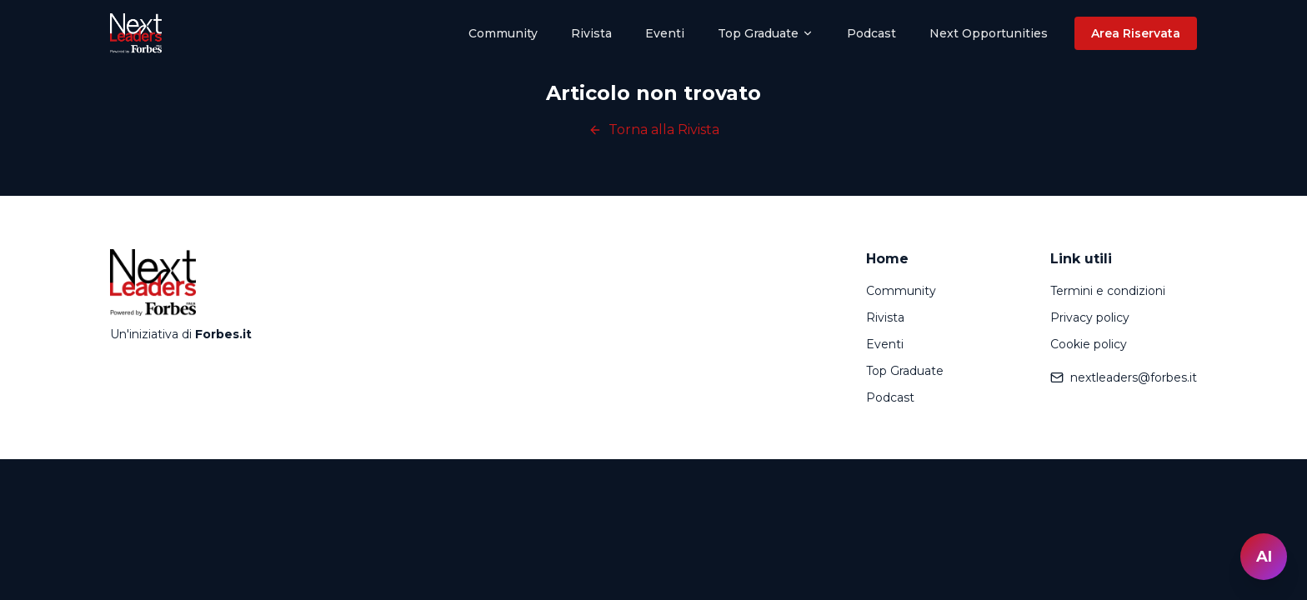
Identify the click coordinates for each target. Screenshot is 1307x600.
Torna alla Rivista (653, 130)
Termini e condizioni (1107, 290)
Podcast (871, 33)
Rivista (591, 33)
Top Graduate (766, 33)
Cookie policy (1088, 344)
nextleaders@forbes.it (1123, 377)
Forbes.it (223, 334)
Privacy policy (1089, 317)
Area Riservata (1135, 33)
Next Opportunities (988, 33)
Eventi (664, 33)
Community (503, 33)
